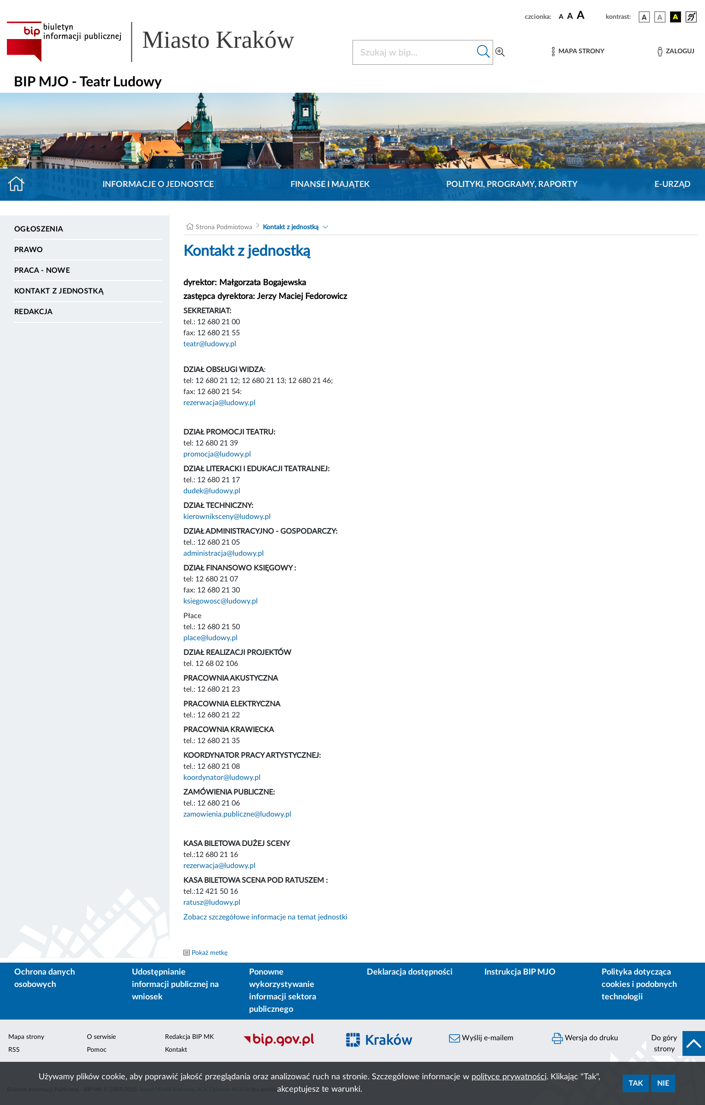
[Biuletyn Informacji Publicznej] (286, 1045)
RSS (14, 1050)
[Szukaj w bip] (483, 52)
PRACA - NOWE (42, 270)
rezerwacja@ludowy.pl (219, 402)
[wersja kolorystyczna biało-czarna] (660, 17)
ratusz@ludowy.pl (211, 902)
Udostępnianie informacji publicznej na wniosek (175, 984)
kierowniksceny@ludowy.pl (227, 516)
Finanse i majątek (330, 184)
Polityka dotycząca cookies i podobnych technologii (639, 984)
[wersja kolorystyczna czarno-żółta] (675, 17)
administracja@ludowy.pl (223, 553)
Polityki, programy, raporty (512, 184)
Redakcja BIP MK (189, 1037)
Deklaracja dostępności (410, 972)
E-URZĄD (672, 184)
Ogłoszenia (38, 229)
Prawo (28, 250)
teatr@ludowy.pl (209, 344)
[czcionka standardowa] (561, 16)
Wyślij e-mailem (481, 1038)
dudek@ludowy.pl (211, 491)
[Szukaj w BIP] (413, 52)
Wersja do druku (585, 1038)
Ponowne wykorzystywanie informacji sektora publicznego (282, 991)
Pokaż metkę (209, 953)
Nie (663, 1083)
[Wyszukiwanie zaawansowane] (500, 52)
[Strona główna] (20, 184)
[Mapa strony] (578, 51)
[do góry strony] (675, 1043)
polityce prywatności (509, 1077)
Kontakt (176, 1050)
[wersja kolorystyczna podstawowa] (644, 17)
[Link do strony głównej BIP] (163, 42)
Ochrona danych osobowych (44, 978)
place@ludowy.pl (210, 638)
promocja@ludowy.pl (217, 454)
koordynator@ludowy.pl (222, 777)
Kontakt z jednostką (58, 291)
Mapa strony (26, 1037)
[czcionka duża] (590, 15)
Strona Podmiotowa (224, 227)
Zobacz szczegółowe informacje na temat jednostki (265, 917)
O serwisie (101, 1037)
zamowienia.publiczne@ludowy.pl (237, 814)
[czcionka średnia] (570, 17)
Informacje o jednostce (158, 184)
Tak (636, 1083)
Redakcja (33, 312)
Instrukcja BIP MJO (520, 972)
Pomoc (97, 1050)
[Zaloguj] (676, 51)
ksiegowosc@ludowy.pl (220, 601)
